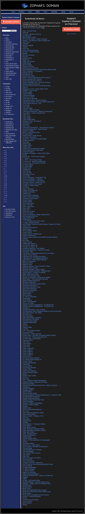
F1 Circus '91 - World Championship (34, 161)
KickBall (25, 239)
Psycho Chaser (27, 361)
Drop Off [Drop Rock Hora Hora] (33, 150)
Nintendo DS (10, 46)
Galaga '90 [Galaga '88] (30, 190)
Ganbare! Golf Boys (29, 192)
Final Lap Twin (27, 172)
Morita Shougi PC (28, 292)
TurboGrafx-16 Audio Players (32, 27)
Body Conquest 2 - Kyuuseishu (32, 71)
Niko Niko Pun (27, 314)
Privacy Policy (80, 511)
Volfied (25, 479)
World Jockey (27, 493)
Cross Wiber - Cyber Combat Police (34, 113)
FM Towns (9, 96)
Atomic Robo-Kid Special (30, 50)
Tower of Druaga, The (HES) (32, 458)
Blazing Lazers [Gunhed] (30, 68)
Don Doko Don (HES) (29, 137)
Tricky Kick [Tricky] (28, 461)
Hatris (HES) (27, 208)
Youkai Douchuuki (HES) (30, 499)
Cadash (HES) (27, 94)
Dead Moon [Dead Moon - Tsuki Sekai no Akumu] (38, 127)
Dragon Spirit (27, 147)
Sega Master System (12, 65)
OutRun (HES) (27, 327)
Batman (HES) (27, 58)
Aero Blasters (27, 36)
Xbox (7, 77)
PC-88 (8, 102)
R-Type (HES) (27, 369)
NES (7, 38)
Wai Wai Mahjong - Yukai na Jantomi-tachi (36, 482)
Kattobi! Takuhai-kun (29, 235)
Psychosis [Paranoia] (29, 363)
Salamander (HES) (29, 383)
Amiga (8, 86)
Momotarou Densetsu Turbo (31, 287)
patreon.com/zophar (71, 33)
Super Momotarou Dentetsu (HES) (33, 429)
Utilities (38, 12)
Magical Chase (27, 264)
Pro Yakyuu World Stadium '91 (32, 359)
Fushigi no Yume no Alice (31, 185)
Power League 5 (28, 354)
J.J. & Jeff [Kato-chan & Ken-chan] (33, 221)
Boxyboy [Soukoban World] (31, 84)
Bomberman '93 (28, 73)
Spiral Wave (26, 419)
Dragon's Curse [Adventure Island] (33, 148)
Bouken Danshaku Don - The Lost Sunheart (36, 82)
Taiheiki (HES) (27, 437)
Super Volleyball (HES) (30, 433)
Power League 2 (28, 350)
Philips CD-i (9, 106)
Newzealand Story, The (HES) (32, 313)
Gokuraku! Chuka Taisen (30, 198)
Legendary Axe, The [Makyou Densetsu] (35, 258)
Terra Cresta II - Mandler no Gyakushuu (35, 446)
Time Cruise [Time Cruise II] (31, 453)
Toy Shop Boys (27, 459)
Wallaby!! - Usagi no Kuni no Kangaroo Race (37, 483)
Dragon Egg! (27, 143)
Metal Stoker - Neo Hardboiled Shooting (35, 279)
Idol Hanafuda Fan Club (30, 216)
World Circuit (27, 488)
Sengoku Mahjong (28, 388)
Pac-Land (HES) (28, 332)
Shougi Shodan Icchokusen (31, 396)
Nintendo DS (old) (11, 129)
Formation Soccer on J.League (32, 184)
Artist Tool (26, 48)
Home (13, 12)
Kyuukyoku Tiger (28, 251)
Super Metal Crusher (29, 427)
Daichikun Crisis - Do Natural (32, 121)
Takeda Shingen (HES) (30, 438)
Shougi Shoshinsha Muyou (31, 398)
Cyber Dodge (27, 118)
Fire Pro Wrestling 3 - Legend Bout (34, 181)
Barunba (25, 56)
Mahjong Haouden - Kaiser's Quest (34, 269)
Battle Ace (26, 60)
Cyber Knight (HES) (29, 119)
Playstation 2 (10, 58)
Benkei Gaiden (27, 65)
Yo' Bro (25, 498)
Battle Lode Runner (29, 61)
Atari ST (8, 90)
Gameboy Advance (12, 44)
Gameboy (9, 42)
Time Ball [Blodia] (28, 451)
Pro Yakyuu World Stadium (31, 358)
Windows (8, 110)
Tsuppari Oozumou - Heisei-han (33, 462)
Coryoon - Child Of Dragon (31, 110)
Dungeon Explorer (28, 152)
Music (30, 12)
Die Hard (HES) (27, 134)
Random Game (10, 209)
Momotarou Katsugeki (29, 288)
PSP (7, 61)
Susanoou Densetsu (29, 435)
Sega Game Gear (11, 63)
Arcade (8, 88)
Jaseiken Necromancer (30, 227)
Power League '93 (28, 348)
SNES (7, 40)
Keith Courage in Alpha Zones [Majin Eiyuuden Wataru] (40, 237)
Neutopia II (26, 308)
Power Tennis (27, 356)
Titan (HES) (26, 454)
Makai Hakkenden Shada (31, 274)
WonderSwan (10, 139)
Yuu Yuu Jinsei (27, 501)
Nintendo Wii (10, 54)
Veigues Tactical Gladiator (31, 474)
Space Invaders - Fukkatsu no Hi (33, 416)
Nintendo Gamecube (12, 52)
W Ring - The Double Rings (31, 480)
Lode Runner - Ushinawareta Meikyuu (35, 259)
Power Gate (26, 345)
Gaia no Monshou (28, 189)
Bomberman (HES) (29, 76)
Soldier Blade (27, 408)
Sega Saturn (9, 71)
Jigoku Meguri (27, 229)
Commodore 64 (10, 94)
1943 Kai (25, 32)
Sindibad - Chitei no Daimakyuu (33, 403)
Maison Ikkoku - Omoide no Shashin (34, 272)
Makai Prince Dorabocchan (31, 276)
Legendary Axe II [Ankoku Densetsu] (34, 256)
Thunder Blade (27, 448)
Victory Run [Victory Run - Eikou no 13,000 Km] (38, 475)
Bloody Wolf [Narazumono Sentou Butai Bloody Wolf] (39, 69)
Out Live (25, 325)
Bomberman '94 (28, 74)
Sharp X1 (9, 108)
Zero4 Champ (27, 503)
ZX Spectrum (10, 114)
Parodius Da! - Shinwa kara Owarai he (35, 337)
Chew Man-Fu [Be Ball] (30, 98)
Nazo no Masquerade (29, 301)
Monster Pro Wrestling (30, 290)
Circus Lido (26, 105)
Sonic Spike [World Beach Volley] (33, 412)
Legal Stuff (73, 511)
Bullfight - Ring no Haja (30, 90)
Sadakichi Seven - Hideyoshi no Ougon (35, 382)
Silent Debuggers (28, 401)
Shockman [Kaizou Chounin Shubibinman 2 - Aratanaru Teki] (42, 395)
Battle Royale (27, 63)
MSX (7, 131)
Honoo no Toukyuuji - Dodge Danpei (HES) (36, 214)
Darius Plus (26, 126)
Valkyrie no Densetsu (29, 472)
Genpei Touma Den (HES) (31, 197)
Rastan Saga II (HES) (29, 375)
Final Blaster (26, 171)
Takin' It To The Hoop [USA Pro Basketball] (36, 440)
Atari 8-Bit (9, 92)
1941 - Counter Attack (29, 31)
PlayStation (9, 122)
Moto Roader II (27, 295)
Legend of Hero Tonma (30, 255)
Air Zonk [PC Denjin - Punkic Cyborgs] (35, 39)
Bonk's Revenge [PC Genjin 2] (32, 81)
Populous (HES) (28, 340)
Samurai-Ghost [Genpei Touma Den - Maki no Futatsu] (40, 385)
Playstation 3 (10, 60)
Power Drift (26, 342)
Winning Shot (27, 485)
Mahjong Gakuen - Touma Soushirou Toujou (36, 266)
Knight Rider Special (29, 243)
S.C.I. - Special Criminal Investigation (34, 380)
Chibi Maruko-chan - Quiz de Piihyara (34, 100)
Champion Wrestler (29, 95)
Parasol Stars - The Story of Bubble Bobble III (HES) (39, 335)
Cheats (63, 12)
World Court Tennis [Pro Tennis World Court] (37, 491)
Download (26, 142)
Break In (25, 87)
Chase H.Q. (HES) (28, 97)
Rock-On (25, 377)
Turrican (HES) (27, 466)
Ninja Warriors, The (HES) (31, 319)
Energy (25, 155)
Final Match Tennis (28, 174)
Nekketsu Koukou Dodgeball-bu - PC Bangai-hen (38, 305)
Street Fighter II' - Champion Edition (34, 424)
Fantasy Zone (27, 168)
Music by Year (10, 217)
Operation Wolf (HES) (29, 322)
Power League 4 (28, 353)
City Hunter (26, 106)
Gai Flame (26, 187)
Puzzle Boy (26, 364)
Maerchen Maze (28, 263)
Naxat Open (26, 298)
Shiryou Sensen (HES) (30, 393)
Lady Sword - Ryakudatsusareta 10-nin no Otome (38, 253)
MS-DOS (8, 98)
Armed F (25, 47)
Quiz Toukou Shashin (29, 367)
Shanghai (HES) (28, 390)
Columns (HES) (27, 108)
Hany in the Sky (28, 205)
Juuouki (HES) (27, 232)
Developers (9, 213)
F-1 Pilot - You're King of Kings (32, 160)
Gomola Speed (27, 200)
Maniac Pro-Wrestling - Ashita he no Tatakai (36, 277)
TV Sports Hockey (28, 470)
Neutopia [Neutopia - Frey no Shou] (34, 309)
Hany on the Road (28, 206)
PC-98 (8, 104)
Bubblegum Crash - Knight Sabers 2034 (35, 89)
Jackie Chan (26, 226)
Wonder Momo (27, 487)
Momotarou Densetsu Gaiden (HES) (34, 284)
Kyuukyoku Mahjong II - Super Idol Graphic (36, 250)
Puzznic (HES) (27, 366)
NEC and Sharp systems (11, 136)
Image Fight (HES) (28, 218)
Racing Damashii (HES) (30, 372)
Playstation (9, 56)
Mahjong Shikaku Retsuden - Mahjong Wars (36, 271)
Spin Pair (25, 417)
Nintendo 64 (9, 50)
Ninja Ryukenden (28, 316)
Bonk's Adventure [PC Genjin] (32, 79)
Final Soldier (26, 176)
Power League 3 (28, 351)
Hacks (45, 12)
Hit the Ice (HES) (28, 213)
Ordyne (25, 324)
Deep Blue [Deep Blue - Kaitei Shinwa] (35, 129)
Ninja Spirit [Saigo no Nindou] (32, 317)
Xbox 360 (9, 79)
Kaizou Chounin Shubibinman (32, 234)
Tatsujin (25, 441)
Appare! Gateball (28, 45)
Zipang (25, 504)
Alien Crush (26, 42)
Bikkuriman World (28, 66)
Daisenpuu (26, 124)
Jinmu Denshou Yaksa (30, 230)
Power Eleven (27, 343)
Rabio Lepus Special (29, 371)
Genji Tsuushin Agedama (30, 195)
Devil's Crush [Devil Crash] (31, 132)
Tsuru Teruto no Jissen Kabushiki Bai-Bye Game (38, 464)
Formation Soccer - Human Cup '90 (34, 182)
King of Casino (27, 242)
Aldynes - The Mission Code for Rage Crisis (36, 40)
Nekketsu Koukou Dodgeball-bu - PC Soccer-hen (38, 306)
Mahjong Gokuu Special (30, 268)
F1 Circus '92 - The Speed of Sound (34, 163)
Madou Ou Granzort (29, 261)
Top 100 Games (11, 211)
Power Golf (26, 346)
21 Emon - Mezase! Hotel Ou (32, 34)
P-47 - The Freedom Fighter (31, 330)
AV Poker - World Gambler (31, 52)
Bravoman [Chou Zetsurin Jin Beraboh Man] (36, 85)
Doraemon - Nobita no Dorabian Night (35, 139)
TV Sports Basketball (29, 467)
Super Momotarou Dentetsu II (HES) (34, 430)
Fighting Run (27, 169)
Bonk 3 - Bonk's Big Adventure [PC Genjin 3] (37, 77)
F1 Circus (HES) (28, 164)
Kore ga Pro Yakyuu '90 (30, 247)
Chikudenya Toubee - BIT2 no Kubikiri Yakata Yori (38, 102)
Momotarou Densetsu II (30, 285)
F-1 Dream (26, 158)
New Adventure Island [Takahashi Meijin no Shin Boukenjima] (42, 311)
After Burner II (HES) (29, 37)
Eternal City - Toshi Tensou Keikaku (34, 156)
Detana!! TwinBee (28, 131)
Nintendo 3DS (10, 48)
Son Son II (26, 411)
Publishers (9, 215)
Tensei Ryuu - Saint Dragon (31, 445)
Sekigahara (26, 387)
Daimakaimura (27, 123)
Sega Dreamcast (11, 73)
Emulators (21, 12)
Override (25, 329)
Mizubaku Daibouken (29, 282)
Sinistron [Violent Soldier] (30, 404)
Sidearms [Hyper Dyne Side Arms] (33, 400)
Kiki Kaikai (26, 240)
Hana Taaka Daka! (28, 203)
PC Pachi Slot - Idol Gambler (32, 338)
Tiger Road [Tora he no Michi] (32, 450)
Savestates (54, 12)
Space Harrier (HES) (29, 414)
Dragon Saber (27, 145)
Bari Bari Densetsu (28, 55)
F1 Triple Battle (27, 166)
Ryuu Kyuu (26, 379)
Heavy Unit (26, 210)
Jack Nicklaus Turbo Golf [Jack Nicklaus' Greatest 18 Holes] (42, 224)
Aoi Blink (25, 44)
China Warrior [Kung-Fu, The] (32, 103)
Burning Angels (27, 92)
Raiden (25, 374)
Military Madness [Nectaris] (31, 280)
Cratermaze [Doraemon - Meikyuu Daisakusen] (37, 111)
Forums (71, 12)
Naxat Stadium (27, 300)
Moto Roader (27, 293)
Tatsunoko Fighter (28, 443)
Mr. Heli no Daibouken (30, 296)
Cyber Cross (26, 116)
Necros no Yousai (28, 303)
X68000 (8, 112)
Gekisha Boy (27, 193)
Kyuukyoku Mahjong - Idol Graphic (33, 248)
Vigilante (25, 477)
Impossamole (27, 219)
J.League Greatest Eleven (31, 222)
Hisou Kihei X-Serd (29, 211)
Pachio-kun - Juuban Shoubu (32, 334)
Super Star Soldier (28, 432)
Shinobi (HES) (27, 392)
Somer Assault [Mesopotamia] (32, 409)
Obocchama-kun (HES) (30, 321)
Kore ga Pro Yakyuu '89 (30, 245)
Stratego (25, 422)
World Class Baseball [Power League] (34, 490)
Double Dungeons (28, 140)
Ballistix (25, 53)
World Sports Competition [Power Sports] (36, 495)
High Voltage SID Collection (11, 142)
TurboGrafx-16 (10, 75)
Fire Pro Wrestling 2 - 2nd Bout (32, 179)
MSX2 (7, 100)
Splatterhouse (27, 421)
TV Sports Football (28, 469)
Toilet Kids (26, 456)
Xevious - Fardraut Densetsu (32, 496)
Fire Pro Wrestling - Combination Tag (34, 177)
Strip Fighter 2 (27, 425)
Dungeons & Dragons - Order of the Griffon (36, 153)
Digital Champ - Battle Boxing (32, 135)
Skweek (25, 406)
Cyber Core (26, 114)
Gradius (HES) (27, 201)
